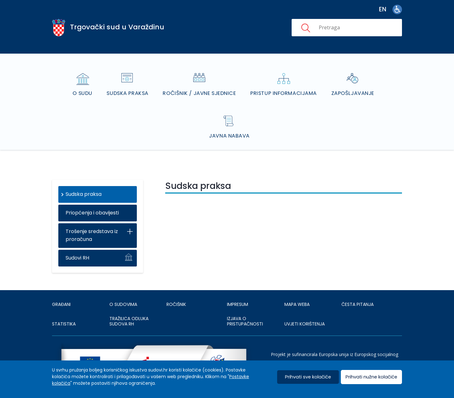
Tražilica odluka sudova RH (128, 305)
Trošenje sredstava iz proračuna (92, 218)
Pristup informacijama (283, 85)
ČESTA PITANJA (357, 288)
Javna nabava (230, 119)
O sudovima (123, 288)
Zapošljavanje (352, 85)
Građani (61, 288)
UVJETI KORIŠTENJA (304, 307)
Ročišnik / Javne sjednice (200, 85)
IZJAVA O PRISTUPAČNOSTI (245, 305)
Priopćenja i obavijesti (92, 196)
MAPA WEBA (297, 288)
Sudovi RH (77, 241)
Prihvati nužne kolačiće (371, 377)
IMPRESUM (237, 288)
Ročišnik (176, 288)
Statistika (64, 307)
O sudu (84, 85)
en (382, 9)
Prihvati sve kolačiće (308, 377)
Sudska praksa (129, 85)
